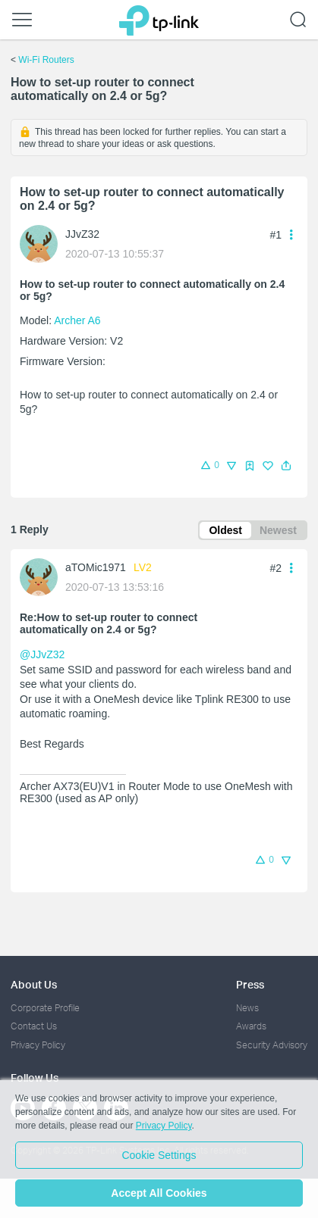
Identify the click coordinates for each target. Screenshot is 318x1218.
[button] (286, 466)
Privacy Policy (38, 1045)
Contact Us (34, 1026)
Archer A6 (77, 320)
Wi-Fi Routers (46, 60)
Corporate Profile (45, 1007)
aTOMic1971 (95, 567)
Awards (251, 1026)
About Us (34, 984)
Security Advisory (271, 1045)
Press (250, 984)
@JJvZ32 (42, 654)
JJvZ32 (82, 234)
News (247, 1007)
